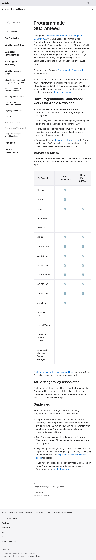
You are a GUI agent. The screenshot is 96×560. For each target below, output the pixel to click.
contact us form (61, 469)
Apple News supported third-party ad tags (53, 372)
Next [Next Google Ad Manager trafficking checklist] (37, 483)
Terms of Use (19, 556)
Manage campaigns (12, 122)
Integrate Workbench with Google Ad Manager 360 (15, 81)
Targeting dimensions (13, 111)
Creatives (8, 116)
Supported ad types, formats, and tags (13, 89)
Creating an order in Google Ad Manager (13, 103)
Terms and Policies (33, 556)
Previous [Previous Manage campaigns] (38, 492)
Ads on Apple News (13, 9)
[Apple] (3, 512)
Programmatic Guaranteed (70, 70)
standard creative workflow (67, 140)
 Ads (5, 3)
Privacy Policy (7, 556)
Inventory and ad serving (15, 97)
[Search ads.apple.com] (88, 3)
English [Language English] (5, 549)
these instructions (62, 92)
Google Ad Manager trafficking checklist (13, 135)
